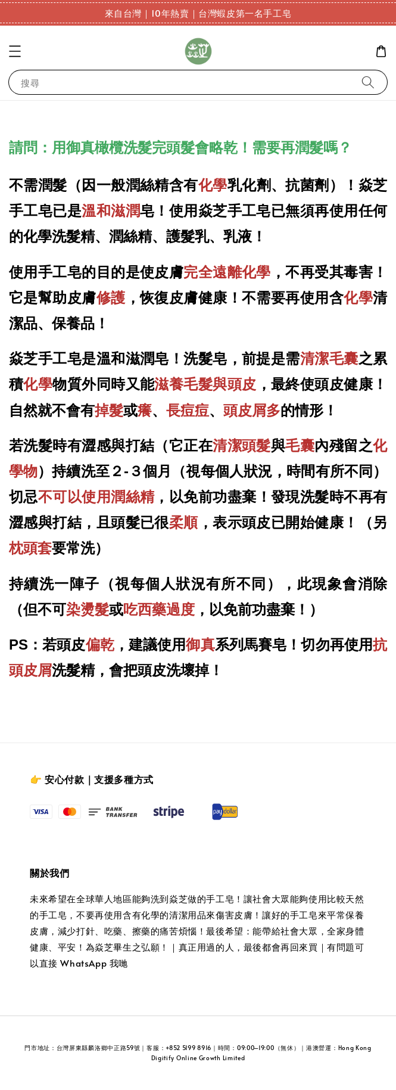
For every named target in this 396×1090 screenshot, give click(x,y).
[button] (15, 51)
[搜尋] (368, 82)
